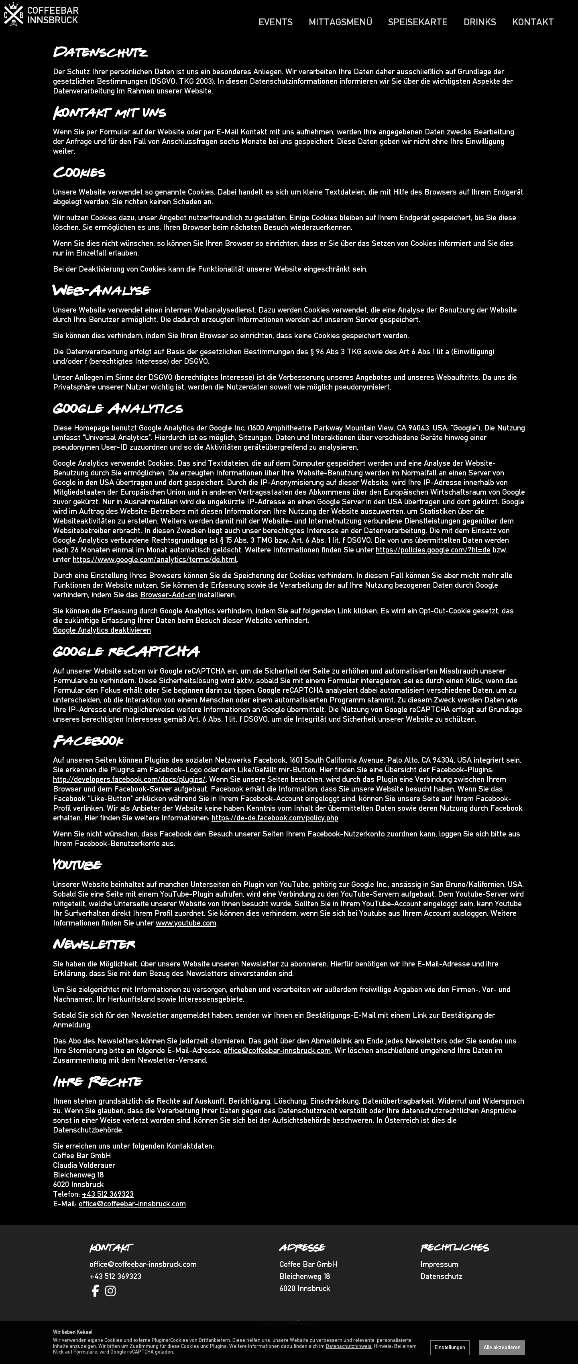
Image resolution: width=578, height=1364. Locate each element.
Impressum (439, 1280)
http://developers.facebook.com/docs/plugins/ (129, 795)
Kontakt (533, 21)
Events (275, 21)
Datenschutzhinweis (349, 1346)
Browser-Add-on (168, 610)
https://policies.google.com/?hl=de (433, 565)
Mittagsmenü (340, 21)
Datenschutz (441, 1292)
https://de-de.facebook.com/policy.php (275, 833)
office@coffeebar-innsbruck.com (277, 1066)
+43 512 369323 (108, 1210)
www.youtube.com (186, 939)
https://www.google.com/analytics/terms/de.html (155, 575)
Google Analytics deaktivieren (102, 646)
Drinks (480, 21)
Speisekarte (418, 21)
